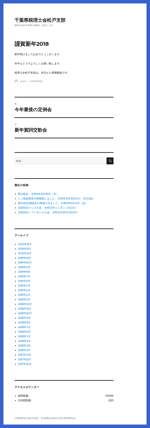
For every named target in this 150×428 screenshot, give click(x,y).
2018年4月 (24, 341)
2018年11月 (24, 308)
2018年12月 (25, 304)
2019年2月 (24, 294)
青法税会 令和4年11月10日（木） (38, 193)
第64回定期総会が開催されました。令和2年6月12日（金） (53, 203)
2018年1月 (24, 350)
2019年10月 (25, 262)
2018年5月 (24, 336)
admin (23, 81)
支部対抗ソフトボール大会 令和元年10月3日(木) (47, 212)
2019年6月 (24, 281)
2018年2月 (24, 345)
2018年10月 (25, 313)
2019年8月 (24, 271)
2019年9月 (24, 267)
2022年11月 (25, 244)
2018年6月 (24, 331)
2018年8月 (24, 322)
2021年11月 (24, 248)
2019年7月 (24, 276)
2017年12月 (24, 354)
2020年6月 (24, 253)
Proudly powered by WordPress (58, 418)
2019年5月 (24, 285)
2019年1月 (24, 299)
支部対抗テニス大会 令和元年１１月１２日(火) (47, 207)
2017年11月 (24, 359)
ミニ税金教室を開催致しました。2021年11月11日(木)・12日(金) (55, 198)
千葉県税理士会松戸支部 (40, 20)
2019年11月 (24, 258)
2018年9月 (24, 317)
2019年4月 (24, 290)
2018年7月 (24, 327)
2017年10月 (25, 364)
